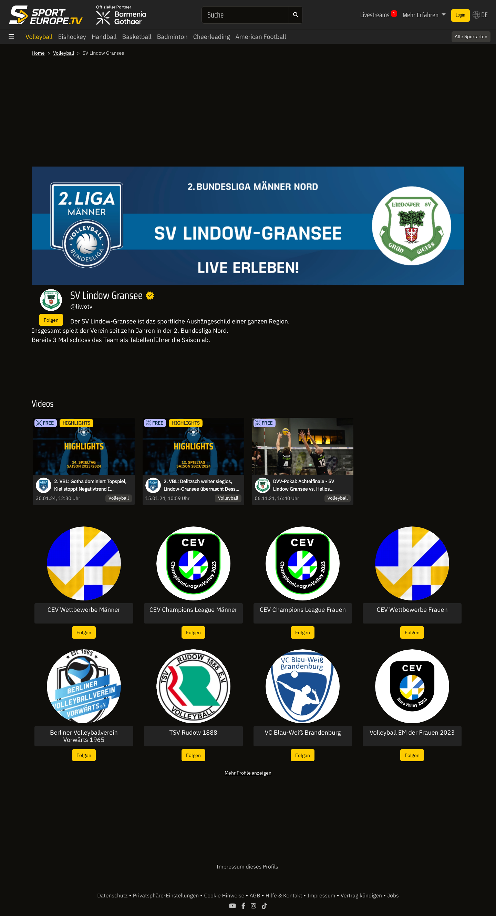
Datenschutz (113, 895)
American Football (260, 37)
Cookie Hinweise (225, 895)
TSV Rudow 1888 (193, 732)
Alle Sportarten (471, 36)
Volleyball (39, 37)
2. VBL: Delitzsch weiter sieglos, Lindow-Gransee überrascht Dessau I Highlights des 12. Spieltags (202, 485)
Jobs (393, 895)
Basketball (137, 37)
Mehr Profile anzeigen (248, 772)
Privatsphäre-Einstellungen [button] (166, 895)
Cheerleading (211, 37)
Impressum (322, 895)
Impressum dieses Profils (247, 866)
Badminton (172, 37)
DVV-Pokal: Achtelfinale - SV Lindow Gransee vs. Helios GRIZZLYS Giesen (303, 485)
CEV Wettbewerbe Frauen (412, 610)
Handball (104, 37)
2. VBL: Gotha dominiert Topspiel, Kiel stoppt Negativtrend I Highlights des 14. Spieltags (90, 485)
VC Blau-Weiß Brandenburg (303, 732)
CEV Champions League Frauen (303, 610)
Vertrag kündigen (362, 895)
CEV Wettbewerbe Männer (84, 610)
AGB (255, 895)
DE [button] (480, 14)
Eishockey (72, 37)
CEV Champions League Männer (193, 610)
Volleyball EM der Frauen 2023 (412, 732)
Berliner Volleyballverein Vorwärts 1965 (84, 736)
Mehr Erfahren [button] (421, 14)
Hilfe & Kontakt (284, 895)
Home (38, 53)
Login (460, 15)
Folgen (51, 320)
